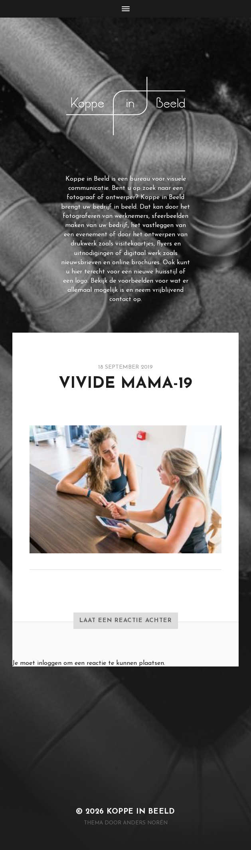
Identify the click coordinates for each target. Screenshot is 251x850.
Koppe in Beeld (141, 812)
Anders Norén (145, 823)
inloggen (49, 663)
